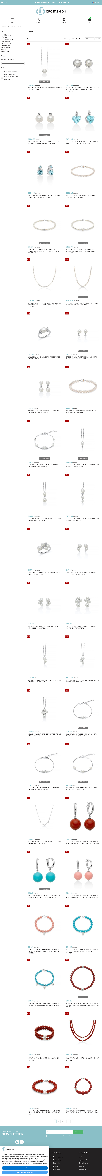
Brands (55, 1166)
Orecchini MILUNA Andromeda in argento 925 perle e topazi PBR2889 (43, 412)
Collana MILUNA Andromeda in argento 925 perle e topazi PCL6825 (44, 842)
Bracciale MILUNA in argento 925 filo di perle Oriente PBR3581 (81, 412)
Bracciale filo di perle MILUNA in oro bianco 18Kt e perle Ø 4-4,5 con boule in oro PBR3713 (43, 251)
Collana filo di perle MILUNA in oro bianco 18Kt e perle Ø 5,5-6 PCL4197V (82, 304)
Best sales (56, 1163)
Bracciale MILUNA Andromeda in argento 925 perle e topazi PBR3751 (43, 789)
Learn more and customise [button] (25, 1172)
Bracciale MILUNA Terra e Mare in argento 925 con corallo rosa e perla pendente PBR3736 (44, 951)
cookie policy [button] (34, 1158)
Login (81, 1157)
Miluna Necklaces (10, 77)
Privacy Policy (67, 1136)
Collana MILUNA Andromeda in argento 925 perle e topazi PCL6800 (44, 735)
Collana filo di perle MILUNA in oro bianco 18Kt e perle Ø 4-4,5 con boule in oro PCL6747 (44, 305)
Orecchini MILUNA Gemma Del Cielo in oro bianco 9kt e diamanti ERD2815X (82, 142)
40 (98, 39)
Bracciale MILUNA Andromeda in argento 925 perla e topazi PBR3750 (81, 735)
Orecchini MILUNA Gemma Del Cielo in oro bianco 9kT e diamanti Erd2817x (44, 196)
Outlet (4, 49)
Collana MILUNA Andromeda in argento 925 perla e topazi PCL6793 (82, 465)
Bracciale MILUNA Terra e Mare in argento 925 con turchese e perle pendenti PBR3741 (44, 1004)
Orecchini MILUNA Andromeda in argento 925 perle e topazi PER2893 (81, 627)
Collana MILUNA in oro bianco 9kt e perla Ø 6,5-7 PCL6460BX (45, 89)
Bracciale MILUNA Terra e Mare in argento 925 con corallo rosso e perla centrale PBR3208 (82, 1005)
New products (58, 1157)
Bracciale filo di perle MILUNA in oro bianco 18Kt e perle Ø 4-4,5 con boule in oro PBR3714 (81, 251)
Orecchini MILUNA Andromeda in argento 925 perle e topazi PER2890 (43, 627)
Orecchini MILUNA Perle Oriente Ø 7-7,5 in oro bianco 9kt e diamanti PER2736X (43, 142)
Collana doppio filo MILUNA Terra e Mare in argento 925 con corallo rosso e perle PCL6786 (83, 1059)
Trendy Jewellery (8, 39)
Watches (5, 37)
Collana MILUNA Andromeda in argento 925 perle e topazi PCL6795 (44, 681)
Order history (83, 1163)
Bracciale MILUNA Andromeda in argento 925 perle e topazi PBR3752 (81, 789)
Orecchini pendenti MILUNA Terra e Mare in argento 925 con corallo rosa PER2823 (82, 896)
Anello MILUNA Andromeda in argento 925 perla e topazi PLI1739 (44, 358)
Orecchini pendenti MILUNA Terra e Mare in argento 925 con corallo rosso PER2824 (82, 842)
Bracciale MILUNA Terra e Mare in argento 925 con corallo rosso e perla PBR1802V (82, 1112)
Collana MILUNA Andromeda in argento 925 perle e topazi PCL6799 (82, 519)
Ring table (56, 1169)
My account (83, 1160)
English (96, 2)
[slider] (1, 63)
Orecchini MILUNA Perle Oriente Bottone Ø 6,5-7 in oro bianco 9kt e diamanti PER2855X (82, 89)
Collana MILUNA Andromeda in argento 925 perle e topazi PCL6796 (44, 519)
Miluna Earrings (9, 74)
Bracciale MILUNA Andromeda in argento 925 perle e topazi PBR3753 (43, 465)
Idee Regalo (6, 51)
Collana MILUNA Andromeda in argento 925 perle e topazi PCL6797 (82, 681)
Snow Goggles (7, 43)
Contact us (64, 2)
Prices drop (57, 1160)
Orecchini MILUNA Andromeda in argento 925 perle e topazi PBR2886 (81, 358)
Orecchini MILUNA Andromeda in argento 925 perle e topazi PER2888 (81, 573)
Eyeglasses (6, 45)
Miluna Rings (8, 79)
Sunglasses (6, 41)
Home (3, 31)
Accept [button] (25, 1168)
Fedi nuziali (6, 47)
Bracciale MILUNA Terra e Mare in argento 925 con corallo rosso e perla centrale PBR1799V (44, 1112)
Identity (81, 1166)
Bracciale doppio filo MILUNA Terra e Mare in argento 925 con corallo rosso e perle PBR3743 (45, 1059)
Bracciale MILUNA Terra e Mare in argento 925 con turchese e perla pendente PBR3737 (82, 951)
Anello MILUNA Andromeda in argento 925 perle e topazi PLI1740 (44, 573)
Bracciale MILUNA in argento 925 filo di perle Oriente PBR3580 (81, 196)
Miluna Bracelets (10, 72)
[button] (46, 1149)
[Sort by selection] (89, 38)
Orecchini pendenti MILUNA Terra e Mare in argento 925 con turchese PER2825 (44, 896)
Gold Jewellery (7, 35)
